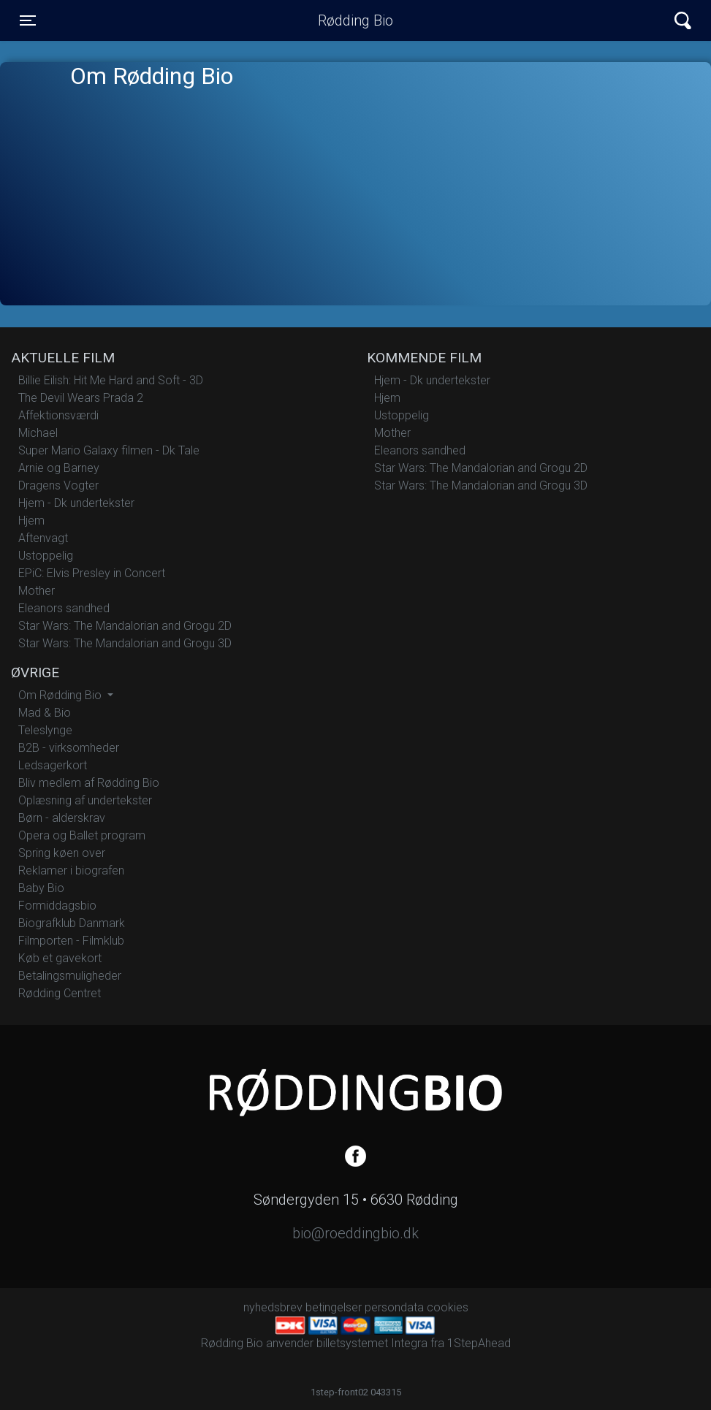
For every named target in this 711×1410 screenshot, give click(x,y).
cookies (447, 1307)
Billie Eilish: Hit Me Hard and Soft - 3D (110, 380)
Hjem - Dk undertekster (76, 503)
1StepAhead (479, 1343)
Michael (38, 433)
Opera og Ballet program (81, 835)
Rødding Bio (355, 20)
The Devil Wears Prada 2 (80, 398)
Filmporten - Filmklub (71, 941)
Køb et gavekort (60, 958)
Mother (36, 591)
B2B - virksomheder (68, 748)
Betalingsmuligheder (69, 976)
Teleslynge (45, 730)
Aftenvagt (43, 538)
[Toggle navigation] (28, 20)
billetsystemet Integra (371, 1343)
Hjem (31, 520)
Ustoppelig (45, 556)
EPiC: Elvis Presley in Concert (91, 573)
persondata (394, 1307)
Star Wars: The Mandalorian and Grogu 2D (125, 626)
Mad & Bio (44, 713)
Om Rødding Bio (61, 695)
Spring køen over (61, 853)
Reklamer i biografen (71, 870)
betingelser (333, 1307)
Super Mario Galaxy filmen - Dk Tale (108, 450)
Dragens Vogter (58, 485)
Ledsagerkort (52, 765)
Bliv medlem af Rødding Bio (88, 783)
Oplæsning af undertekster (85, 800)
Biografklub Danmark (71, 923)
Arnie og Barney (58, 468)
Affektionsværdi (58, 415)
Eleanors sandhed (64, 608)
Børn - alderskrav (61, 818)
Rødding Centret (59, 993)
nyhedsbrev (273, 1307)
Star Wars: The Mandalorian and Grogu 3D (125, 643)
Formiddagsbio (57, 905)
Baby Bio (41, 888)
